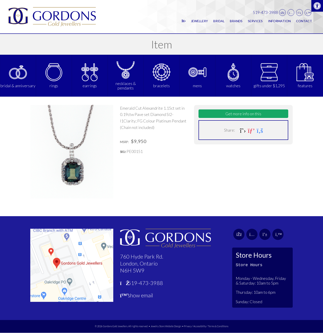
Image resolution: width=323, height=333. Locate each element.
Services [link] (255, 21)
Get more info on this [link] (243, 113)
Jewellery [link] (199, 21)
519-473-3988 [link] (265, 12)
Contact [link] (304, 21)
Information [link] (279, 21)
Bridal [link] (219, 21)
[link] (317, 6)
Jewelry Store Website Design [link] (166, 326)
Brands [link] (236, 21)
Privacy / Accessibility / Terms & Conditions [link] (206, 326)
